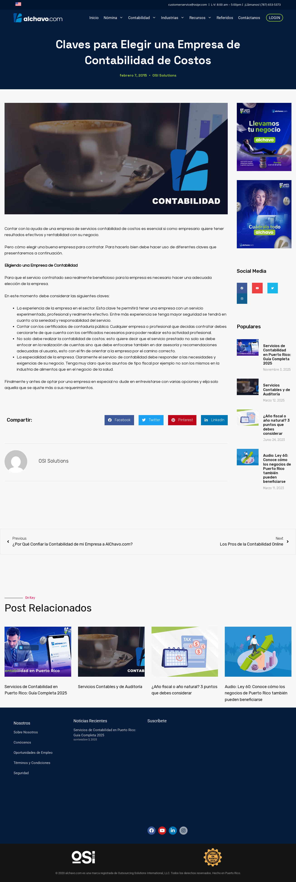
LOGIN (274, 17)
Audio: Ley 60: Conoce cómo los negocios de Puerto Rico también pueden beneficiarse (277, 457)
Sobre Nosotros (26, 732)
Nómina (115, 18)
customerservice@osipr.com (187, 4)
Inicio (94, 17)
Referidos (225, 17)
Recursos (201, 18)
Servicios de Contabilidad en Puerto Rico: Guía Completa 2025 (277, 343)
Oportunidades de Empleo (33, 753)
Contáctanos (249, 17)
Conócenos (22, 742)
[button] (119, 420)
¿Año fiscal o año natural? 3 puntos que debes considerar (276, 414)
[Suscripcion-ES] (205, 773)
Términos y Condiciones (32, 763)
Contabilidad (143, 18)
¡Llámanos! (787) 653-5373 (263, 4)
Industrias (174, 18)
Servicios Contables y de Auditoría (276, 378)
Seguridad (21, 773)
